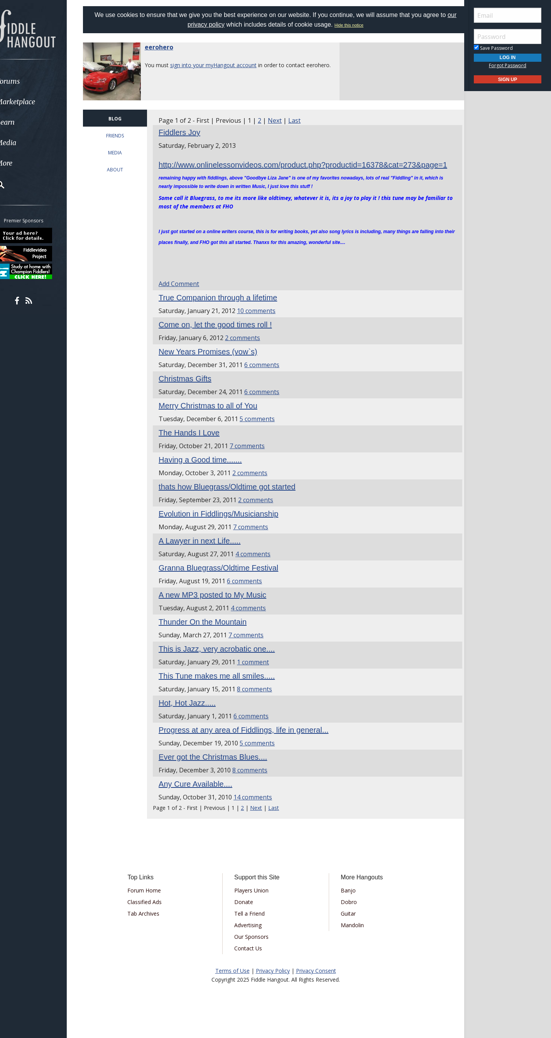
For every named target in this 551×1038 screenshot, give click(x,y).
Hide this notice (354, 25)
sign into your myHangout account (223, 65)
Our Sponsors (254, 947)
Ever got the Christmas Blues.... (219, 768)
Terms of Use (232, 981)
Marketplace (35, 101)
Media (26, 142)
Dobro (346, 912)
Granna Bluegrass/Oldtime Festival (225, 578)
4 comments (259, 564)
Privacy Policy (273, 981)
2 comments (249, 348)
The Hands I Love (195, 443)
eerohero (168, 47)
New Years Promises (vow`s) (214, 362)
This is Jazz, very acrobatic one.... (223, 659)
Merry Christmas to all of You (214, 416)
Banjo (345, 901)
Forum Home (152, 901)
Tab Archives (151, 924)
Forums (28, 81)
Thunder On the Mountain (209, 632)
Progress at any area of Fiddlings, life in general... (250, 741)
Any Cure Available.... (202, 795)
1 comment (259, 673)
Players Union (254, 901)
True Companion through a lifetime (224, 308)
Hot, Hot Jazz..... (193, 713)
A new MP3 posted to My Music (219, 605)
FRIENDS (123, 135)
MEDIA (123, 152)
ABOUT (123, 169)
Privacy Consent (316, 981)
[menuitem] (43, 81)
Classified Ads (152, 912)
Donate (246, 912)
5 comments (263, 429)
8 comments (261, 700)
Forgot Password (507, 65)
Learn (25, 122)
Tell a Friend (252, 924)
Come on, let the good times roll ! (221, 335)
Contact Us (251, 959)
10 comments (262, 321)
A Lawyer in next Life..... (206, 551)
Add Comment (185, 294)
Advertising (250, 936)
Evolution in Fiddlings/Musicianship (225, 524)
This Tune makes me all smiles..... (223, 686)
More (24, 163)
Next (281, 120)
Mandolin (349, 936)
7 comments (253, 456)
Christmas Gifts (191, 389)
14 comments (259, 808)
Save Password (493, 48)
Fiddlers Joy (186, 132)
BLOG (123, 118)
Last (301, 120)
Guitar (345, 924)
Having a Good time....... (206, 470)
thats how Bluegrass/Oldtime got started (233, 497)
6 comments (268, 375)
